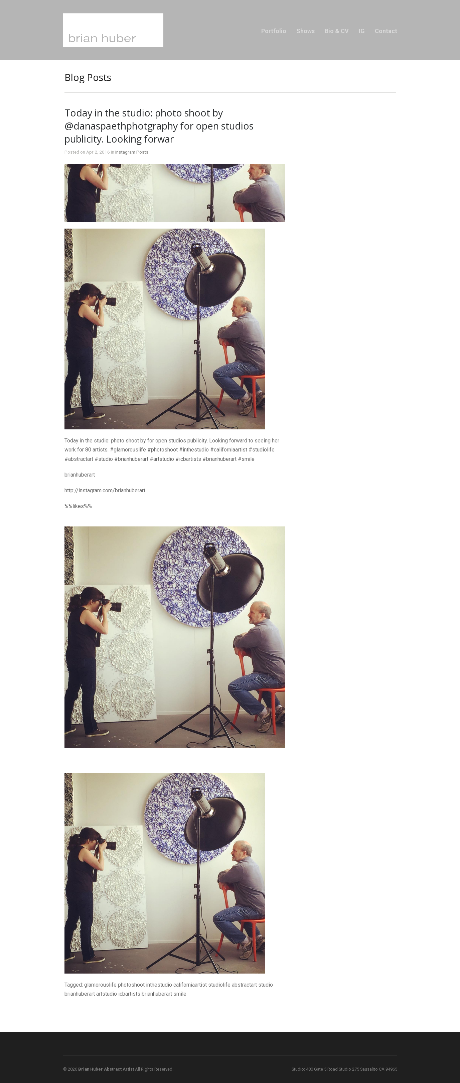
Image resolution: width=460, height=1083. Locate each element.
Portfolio (273, 30)
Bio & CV (337, 30)
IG (362, 30)
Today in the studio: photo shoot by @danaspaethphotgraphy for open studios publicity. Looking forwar (159, 125)
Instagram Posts (131, 152)
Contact (386, 30)
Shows (305, 30)
